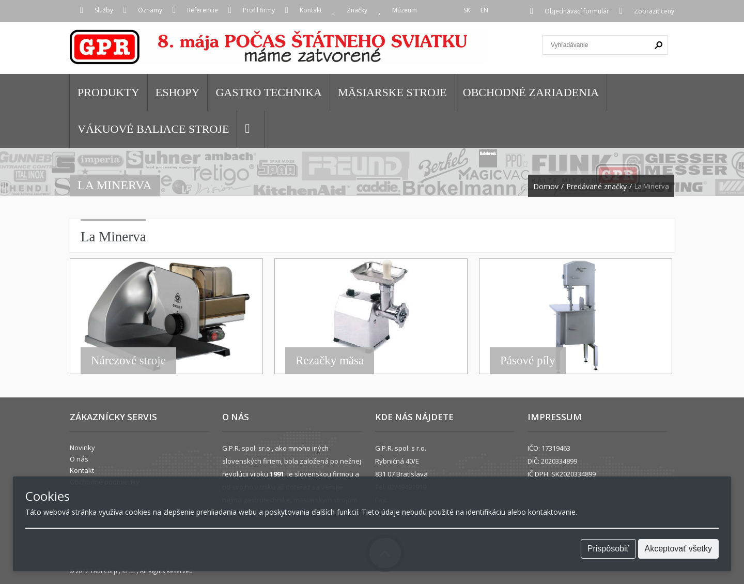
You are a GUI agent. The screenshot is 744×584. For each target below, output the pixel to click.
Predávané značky (596, 186)
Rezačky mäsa (330, 360)
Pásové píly (527, 360)
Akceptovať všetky (678, 548)
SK (466, 10)
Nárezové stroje (128, 360)
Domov (546, 186)
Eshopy (178, 92)
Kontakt (311, 10)
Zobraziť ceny (654, 11)
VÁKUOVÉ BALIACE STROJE (153, 128)
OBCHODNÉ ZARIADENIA (531, 92)
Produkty (109, 92)
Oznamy (150, 10)
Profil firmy (259, 10)
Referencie (202, 10)
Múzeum (404, 10)
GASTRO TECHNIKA (268, 92)
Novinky (82, 447)
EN (484, 10)
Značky (357, 10)
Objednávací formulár (577, 11)
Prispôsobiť (608, 548)
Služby (104, 10)
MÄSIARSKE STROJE (392, 92)
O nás (79, 459)
